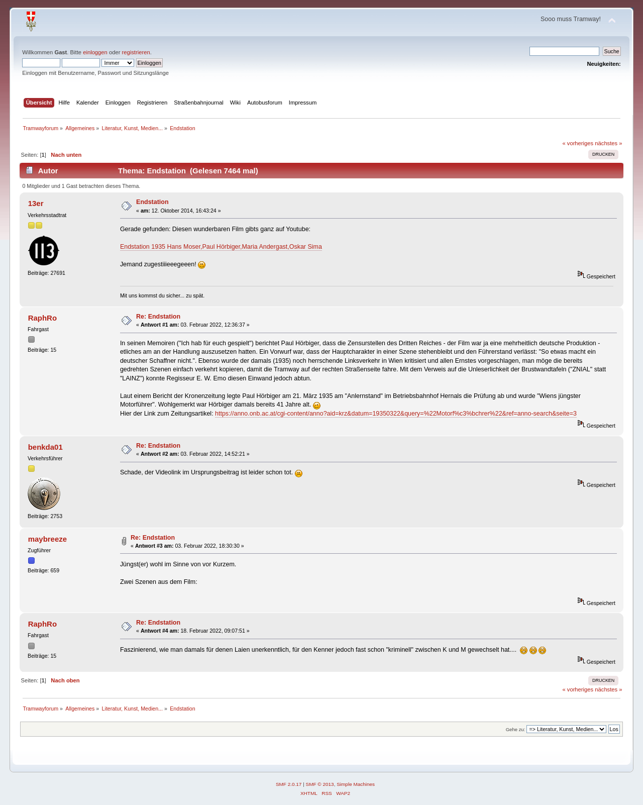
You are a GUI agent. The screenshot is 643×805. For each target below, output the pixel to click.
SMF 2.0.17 (289, 784)
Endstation (152, 202)
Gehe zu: (515, 729)
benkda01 (45, 447)
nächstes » (608, 143)
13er (36, 203)
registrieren (136, 52)
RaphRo (42, 318)
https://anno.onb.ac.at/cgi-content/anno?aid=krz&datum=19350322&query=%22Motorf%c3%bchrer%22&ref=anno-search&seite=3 (396, 413)
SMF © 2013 (320, 784)
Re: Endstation (158, 316)
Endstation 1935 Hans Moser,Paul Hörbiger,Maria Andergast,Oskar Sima (221, 246)
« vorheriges (577, 143)
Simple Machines (356, 784)
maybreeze (47, 539)
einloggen (95, 52)
